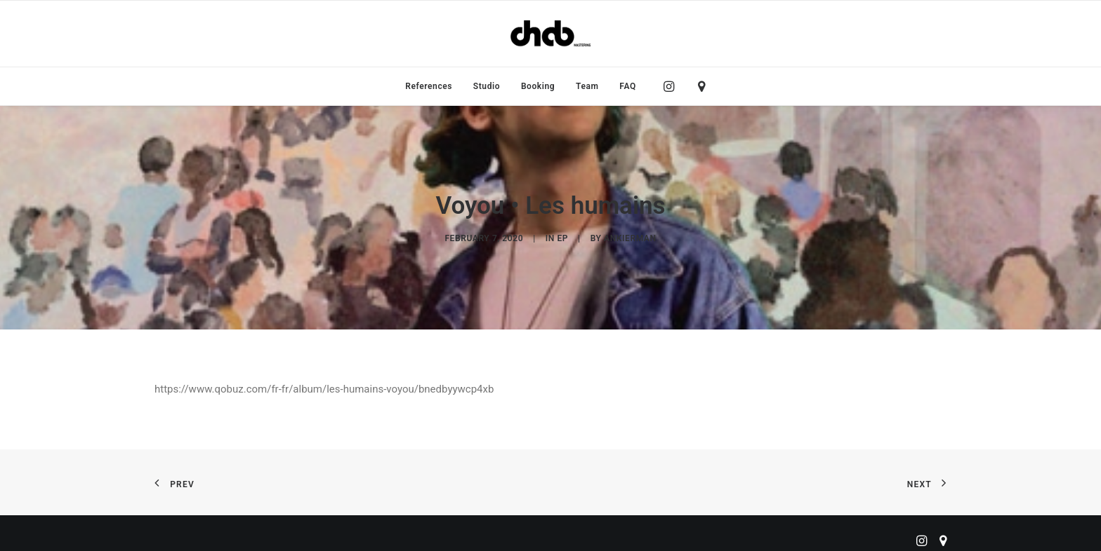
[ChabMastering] (550, 34)
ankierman (630, 235)
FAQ (627, 86)
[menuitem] (428, 86)
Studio (486, 86)
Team (587, 86)
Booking (538, 86)
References (428, 86)
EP (562, 235)
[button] (672, 86)
